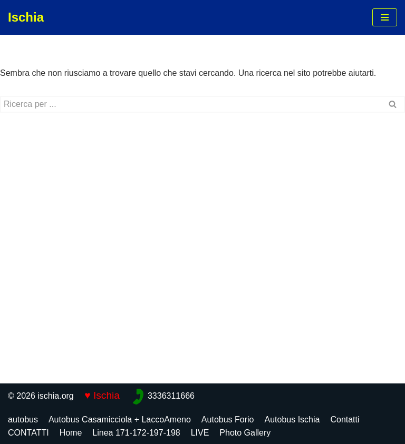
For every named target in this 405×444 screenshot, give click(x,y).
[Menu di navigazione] (384, 17)
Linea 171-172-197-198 (136, 432)
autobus (23, 419)
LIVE (200, 432)
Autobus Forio (227, 419)
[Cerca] (190, 104)
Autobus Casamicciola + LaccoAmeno (120, 419)
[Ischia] (26, 17)
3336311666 (171, 395)
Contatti (344, 419)
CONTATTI (28, 432)
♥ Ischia (102, 395)
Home (71, 432)
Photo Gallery (245, 432)
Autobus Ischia (292, 419)
